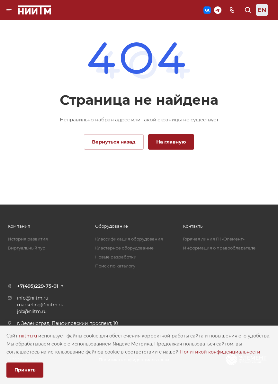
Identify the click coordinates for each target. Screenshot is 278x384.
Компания (19, 226)
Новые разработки (116, 256)
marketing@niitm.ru (40, 305)
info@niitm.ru (32, 298)
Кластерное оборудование (124, 247)
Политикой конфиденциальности (220, 352)
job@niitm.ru (32, 311)
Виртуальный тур (26, 247)
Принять (24, 370)
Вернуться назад (114, 142)
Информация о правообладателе (219, 247)
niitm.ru (28, 336)
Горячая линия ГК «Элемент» (214, 238)
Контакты (193, 226)
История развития (28, 238)
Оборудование (111, 226)
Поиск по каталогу (115, 265)
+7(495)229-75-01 (37, 286)
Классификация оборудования (129, 238)
